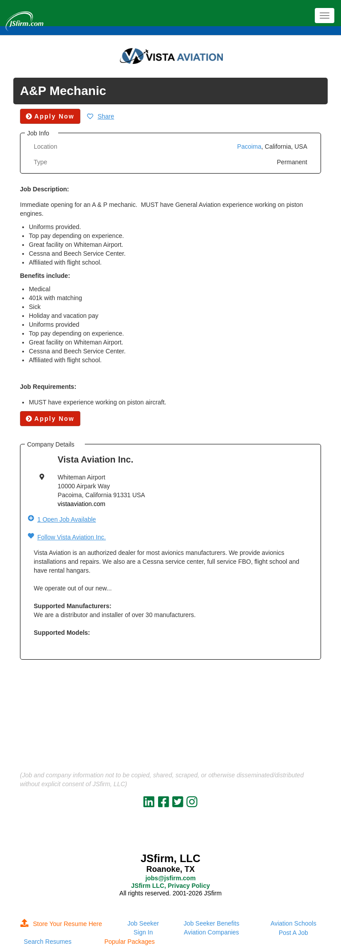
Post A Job (293, 932)
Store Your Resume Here (61, 923)
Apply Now (50, 418)
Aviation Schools (293, 923)
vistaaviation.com (81, 503)
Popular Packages (129, 941)
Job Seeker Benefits (211, 923)
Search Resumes (47, 941)
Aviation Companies (211, 932)
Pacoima (249, 146)
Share (106, 116)
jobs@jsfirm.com (170, 878)
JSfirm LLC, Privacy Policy (170, 885)
